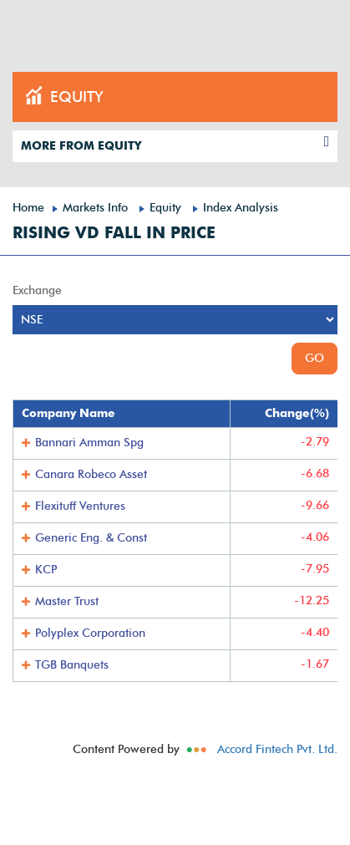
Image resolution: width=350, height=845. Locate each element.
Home (28, 208)
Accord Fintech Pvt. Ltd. (277, 749)
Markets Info (95, 208)
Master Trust (67, 601)
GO (314, 358)
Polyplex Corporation (90, 633)
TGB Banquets (72, 665)
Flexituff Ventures (80, 506)
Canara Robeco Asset (91, 474)
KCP (46, 569)
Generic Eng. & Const (91, 538)
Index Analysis (240, 208)
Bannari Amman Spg (89, 442)
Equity (165, 208)
